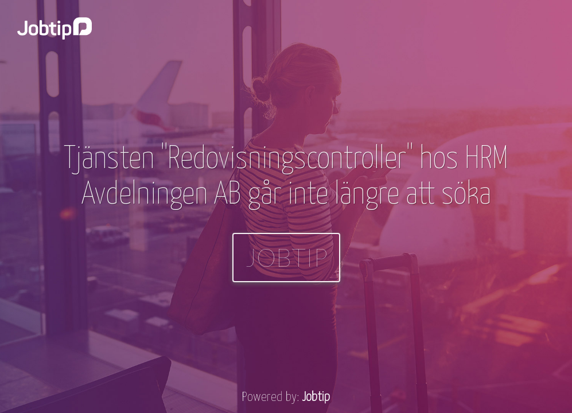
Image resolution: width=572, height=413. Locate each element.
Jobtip (286, 257)
